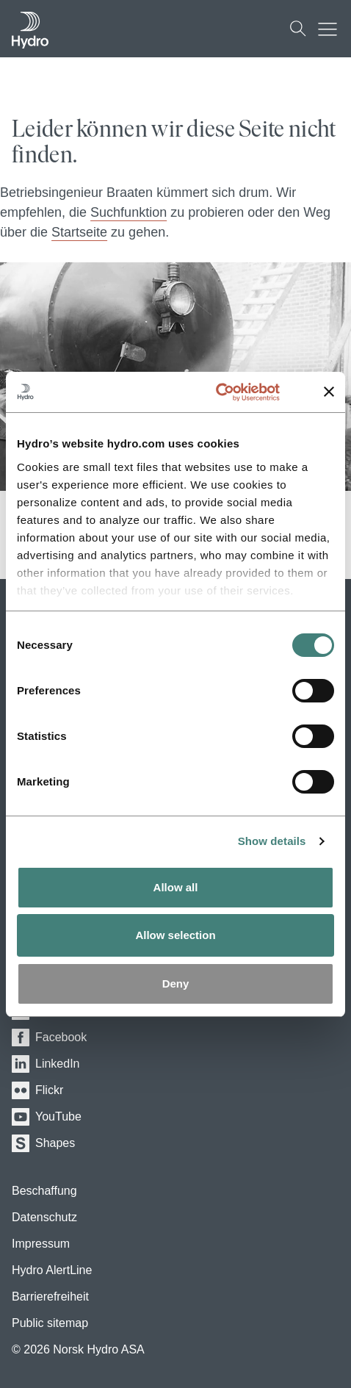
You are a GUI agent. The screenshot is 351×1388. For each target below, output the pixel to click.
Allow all (175, 887)
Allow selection (175, 935)
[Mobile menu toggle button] (331, 28)
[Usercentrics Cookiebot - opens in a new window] (232, 392)
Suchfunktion (128, 212)
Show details (272, 841)
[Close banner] (329, 391)
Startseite (79, 232)
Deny (175, 983)
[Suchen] (298, 28)
